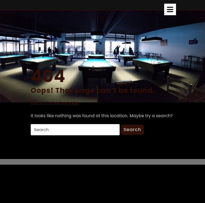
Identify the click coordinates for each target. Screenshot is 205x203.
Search (132, 129)
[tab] (170, 9)
